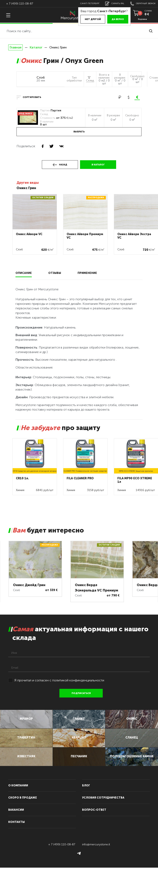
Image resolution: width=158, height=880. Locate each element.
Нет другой (84, 19)
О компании (18, 797)
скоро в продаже (22, 810)
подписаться (82, 693)
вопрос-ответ (94, 822)
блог (86, 797)
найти (151, 31)
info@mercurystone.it (96, 857)
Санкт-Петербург (82, 3)
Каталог (36, 47)
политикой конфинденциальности (78, 680)
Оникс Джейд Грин (29, 585)
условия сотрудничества (103, 810)
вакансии (16, 822)
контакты (16, 834)
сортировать (32, 97)
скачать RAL (109, 4)
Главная (15, 47)
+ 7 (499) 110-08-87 (19, 3)
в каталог (98, 164)
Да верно (109, 19)
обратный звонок (141, 4)
